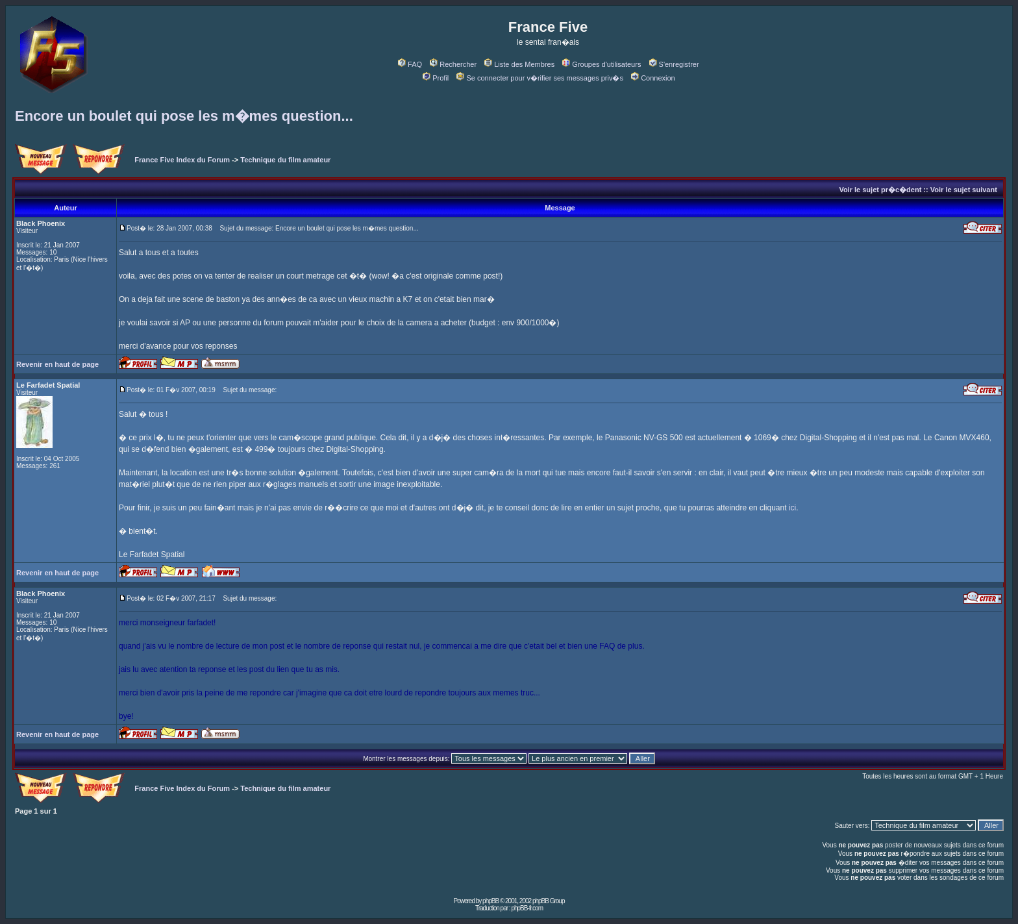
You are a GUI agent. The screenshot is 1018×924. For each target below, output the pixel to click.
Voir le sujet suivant (963, 190)
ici (792, 507)
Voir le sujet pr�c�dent (880, 190)
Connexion (653, 78)
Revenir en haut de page (57, 364)
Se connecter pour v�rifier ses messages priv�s (539, 78)
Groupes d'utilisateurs (601, 64)
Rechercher (453, 64)
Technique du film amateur (285, 160)
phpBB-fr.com (527, 908)
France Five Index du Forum (182, 160)
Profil (436, 78)
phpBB (490, 901)
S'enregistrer (674, 64)
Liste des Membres (519, 64)
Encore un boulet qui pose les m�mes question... (184, 116)
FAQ (410, 64)
